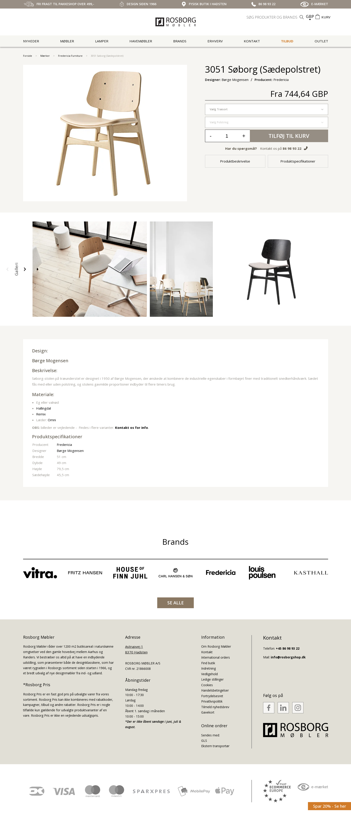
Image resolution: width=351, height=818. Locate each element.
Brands (179, 41)
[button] (7, 269)
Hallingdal (43, 408)
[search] (275, 17)
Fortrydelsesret (212, 696)
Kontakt (252, 41)
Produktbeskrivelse (235, 161)
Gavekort (207, 712)
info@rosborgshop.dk (288, 657)
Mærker (45, 55)
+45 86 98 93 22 (287, 648)
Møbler (67, 41)
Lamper (101, 41)
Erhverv (215, 41)
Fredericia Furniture (70, 55)
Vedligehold (209, 674)
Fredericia (64, 444)
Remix (41, 414)
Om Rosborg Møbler (216, 646)
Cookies (207, 685)
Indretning (208, 668)
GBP (310, 16)
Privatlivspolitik (211, 701)
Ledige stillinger (212, 679)
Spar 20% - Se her (329, 806)
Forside (27, 55)
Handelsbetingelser (215, 690)
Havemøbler (140, 41)
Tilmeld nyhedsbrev (215, 707)
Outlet (321, 41)
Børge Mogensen (50, 361)
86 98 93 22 (292, 148)
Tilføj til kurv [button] (288, 135)
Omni (52, 420)
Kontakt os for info (131, 427)
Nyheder (31, 41)
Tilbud (287, 41)
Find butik (208, 663)
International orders (215, 657)
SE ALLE (175, 603)
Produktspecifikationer (297, 161)
